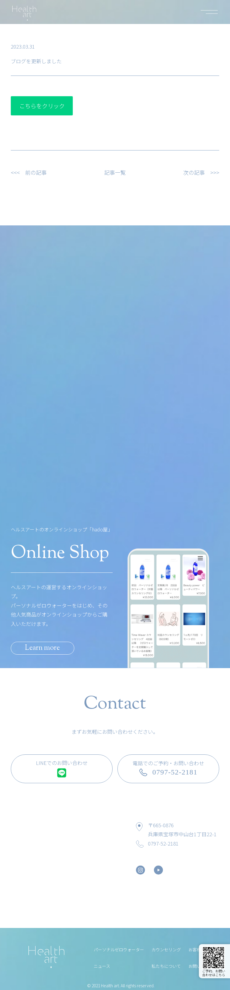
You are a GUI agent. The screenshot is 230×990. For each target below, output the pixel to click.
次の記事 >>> (201, 172)
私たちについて (166, 965)
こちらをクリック (42, 106)
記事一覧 (115, 172)
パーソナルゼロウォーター (119, 949)
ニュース (102, 965)
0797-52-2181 (163, 842)
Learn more (47, 647)
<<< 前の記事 (29, 172)
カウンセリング (166, 949)
